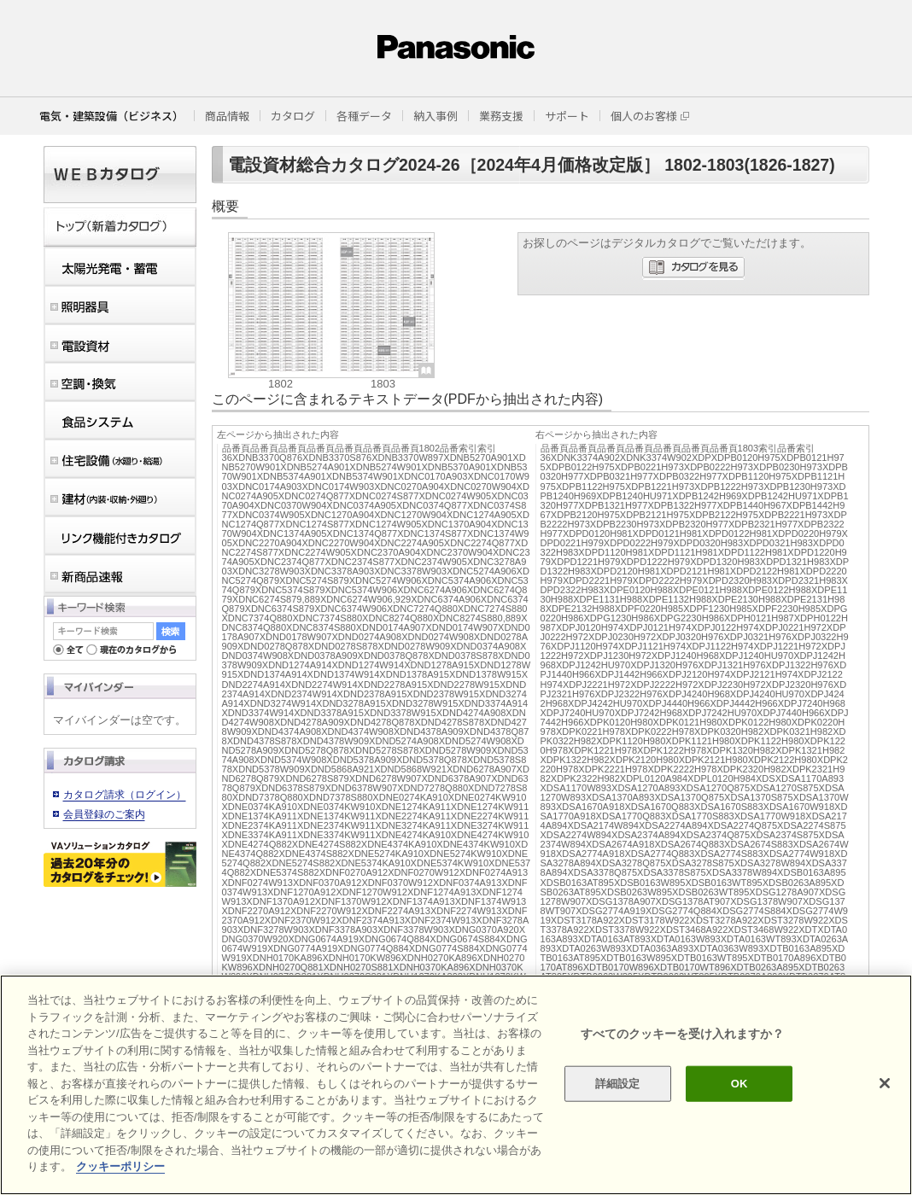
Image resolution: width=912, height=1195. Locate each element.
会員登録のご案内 (104, 814)
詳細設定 (617, 1083)
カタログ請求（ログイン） (124, 795)
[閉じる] (884, 1083)
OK (739, 1083)
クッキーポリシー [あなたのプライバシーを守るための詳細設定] (120, 1166)
